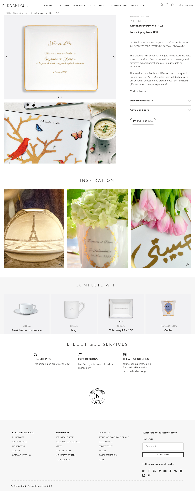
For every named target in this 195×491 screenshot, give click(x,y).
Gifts (92, 5)
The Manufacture (118, 5)
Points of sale (143, 121)
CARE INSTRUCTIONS (108, 455)
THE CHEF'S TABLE (63, 451)
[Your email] (163, 446)
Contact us (104, 433)
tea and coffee (19, 442)
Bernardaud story (65, 437)
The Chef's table (139, 5)
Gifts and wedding (21, 455)
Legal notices (106, 442)
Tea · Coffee (63, 5)
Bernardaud (62, 433)
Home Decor (79, 5)
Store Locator (63, 460)
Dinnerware (48, 5)
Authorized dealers (66, 455)
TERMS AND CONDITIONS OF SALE (114, 437)
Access (102, 451)
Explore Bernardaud (23, 433)
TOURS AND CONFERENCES (68, 442)
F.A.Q (101, 460)
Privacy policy (106, 446)
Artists (102, 5)
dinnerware (18, 437)
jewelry (16, 451)
